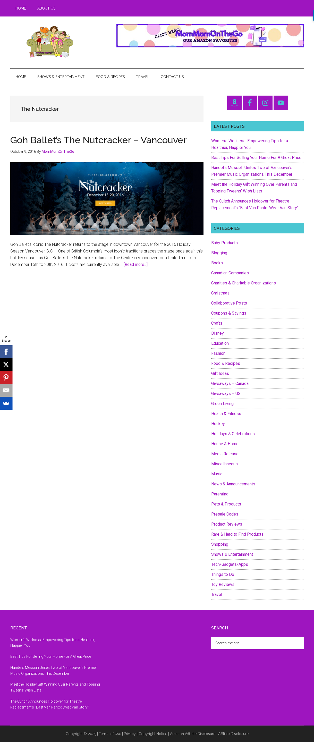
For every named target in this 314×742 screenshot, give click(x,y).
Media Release (225, 453)
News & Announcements (233, 484)
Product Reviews (226, 524)
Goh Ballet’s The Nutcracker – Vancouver (98, 139)
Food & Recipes (225, 363)
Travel (216, 594)
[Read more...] (136, 264)
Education (220, 343)
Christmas (220, 293)
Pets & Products (226, 504)
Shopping (219, 544)
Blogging (219, 252)
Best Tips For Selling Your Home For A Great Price (256, 157)
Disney (217, 333)
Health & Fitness (226, 413)
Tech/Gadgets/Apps (229, 564)
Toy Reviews (222, 584)
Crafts (216, 323)
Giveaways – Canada (230, 383)
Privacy (130, 734)
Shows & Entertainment (232, 554)
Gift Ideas (220, 373)
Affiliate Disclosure (233, 734)
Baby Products (224, 242)
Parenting (219, 494)
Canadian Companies (230, 273)
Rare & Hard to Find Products (237, 534)
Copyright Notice (153, 734)
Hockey (218, 423)
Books (217, 262)
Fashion (218, 353)
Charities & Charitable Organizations (243, 283)
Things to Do (222, 574)
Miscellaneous (224, 463)
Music (216, 473)
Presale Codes (224, 514)
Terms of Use (110, 734)
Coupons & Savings (228, 313)
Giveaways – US (226, 393)
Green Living (222, 403)
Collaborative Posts (229, 303)
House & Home (225, 443)
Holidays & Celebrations (233, 433)
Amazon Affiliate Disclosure (192, 734)
